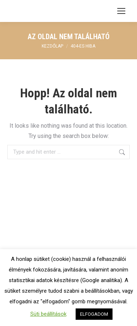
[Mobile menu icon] (121, 11)
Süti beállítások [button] (48, 314)
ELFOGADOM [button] (94, 314)
